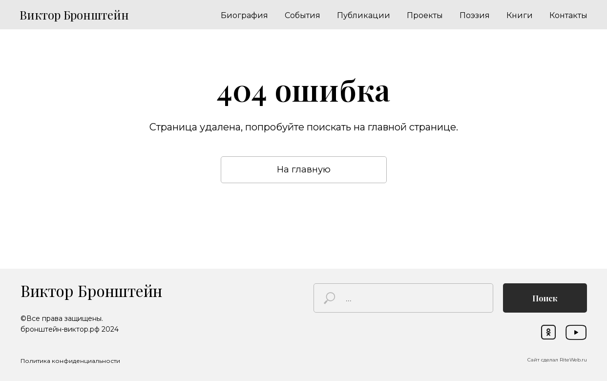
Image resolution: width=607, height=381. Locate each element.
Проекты (425, 15)
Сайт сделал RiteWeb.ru (557, 360)
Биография (244, 15)
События (302, 15)
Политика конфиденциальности (70, 360)
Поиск (545, 298)
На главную (304, 169)
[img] (575, 332)
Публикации (363, 15)
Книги (519, 15)
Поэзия (475, 15)
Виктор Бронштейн (91, 290)
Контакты (568, 15)
